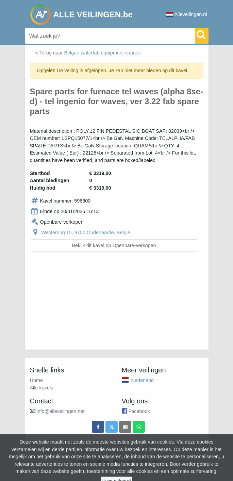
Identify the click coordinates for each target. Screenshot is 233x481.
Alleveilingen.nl (186, 14)
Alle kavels (41, 387)
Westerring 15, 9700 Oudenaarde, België (85, 232)
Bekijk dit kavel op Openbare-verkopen (114, 245)
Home (36, 380)
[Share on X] (111, 427)
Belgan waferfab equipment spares (101, 52)
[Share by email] (125, 427)
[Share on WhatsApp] (139, 427)
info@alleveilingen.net (61, 411)
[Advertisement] (116, 305)
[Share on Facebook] (98, 427)
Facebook (139, 411)
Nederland (142, 380)
